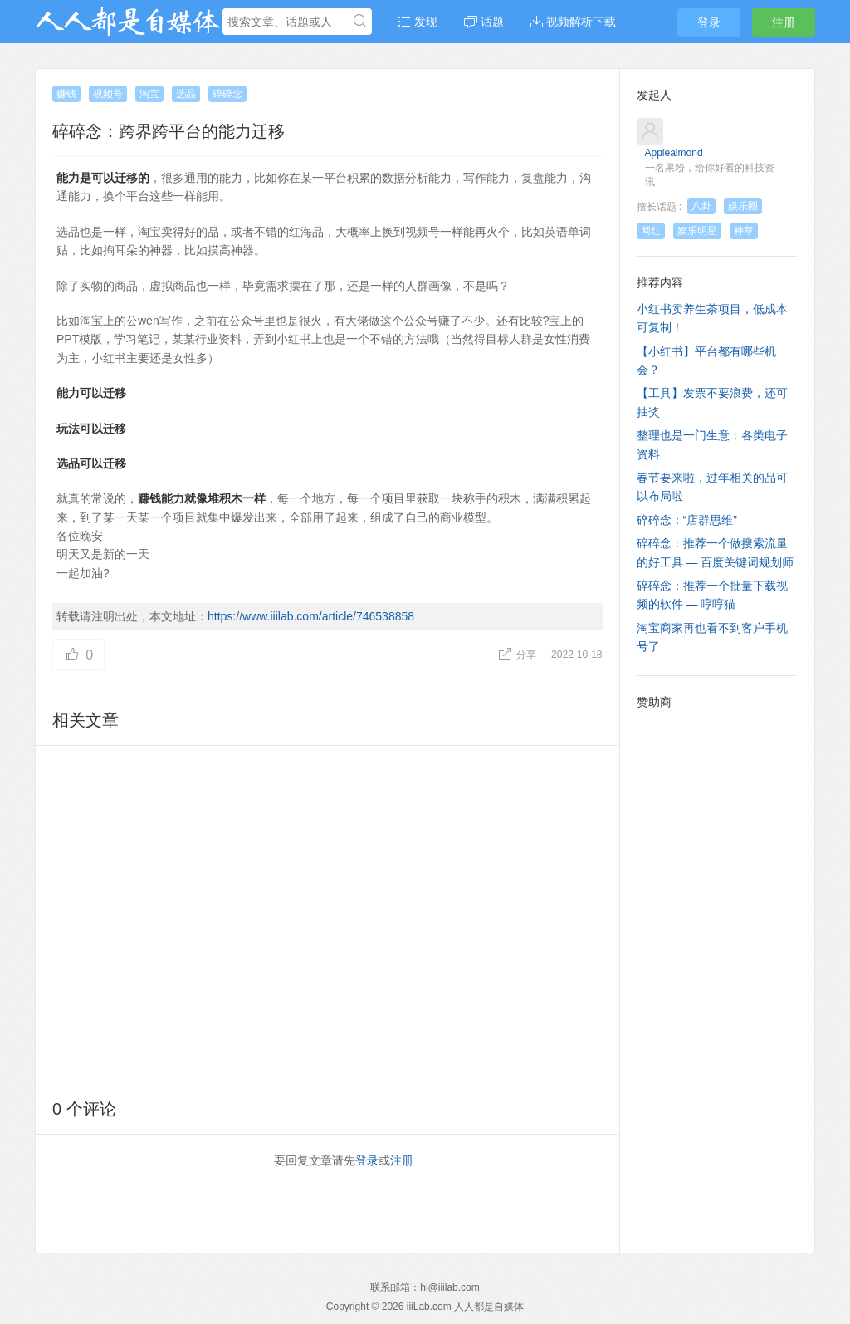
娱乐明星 (697, 231)
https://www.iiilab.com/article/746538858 (311, 616)
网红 (651, 231)
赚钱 (66, 94)
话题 (484, 21)
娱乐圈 (743, 206)
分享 (518, 654)
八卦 (701, 206)
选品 (186, 94)
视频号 (108, 94)
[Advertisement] (327, 919)
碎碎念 (227, 94)
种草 (744, 231)
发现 (417, 21)
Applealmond (674, 153)
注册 (783, 22)
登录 (709, 22)
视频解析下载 (573, 21)
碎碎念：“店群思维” (687, 520)
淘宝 (149, 94)
